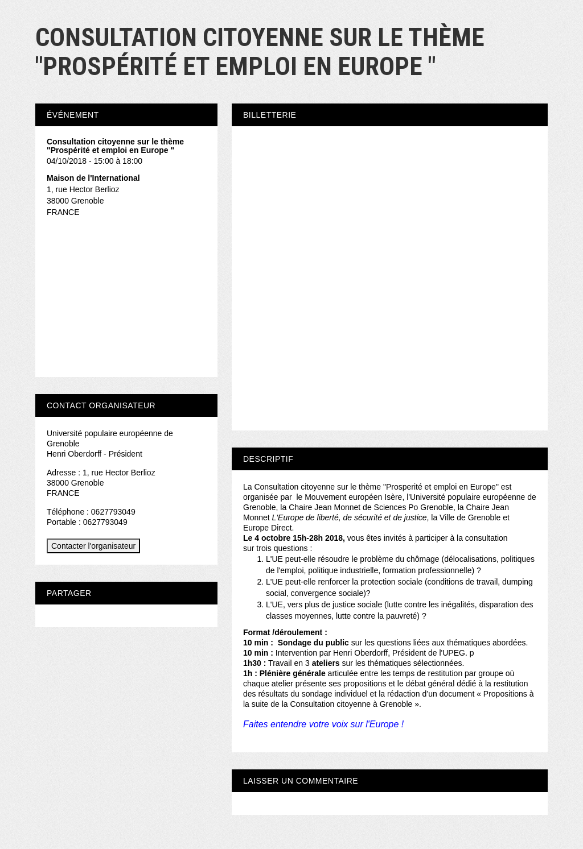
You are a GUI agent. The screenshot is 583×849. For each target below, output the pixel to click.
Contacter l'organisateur (93, 545)
